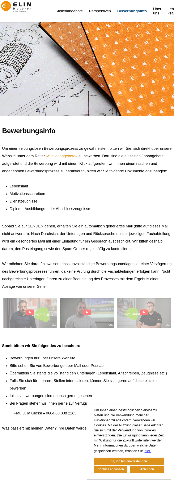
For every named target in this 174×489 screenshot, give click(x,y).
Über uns (157, 11)
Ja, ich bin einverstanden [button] (129, 461)
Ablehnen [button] (147, 469)
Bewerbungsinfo (132, 11)
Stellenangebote (69, 11)
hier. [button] (148, 451)
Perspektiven (100, 11)
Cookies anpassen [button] (110, 469)
